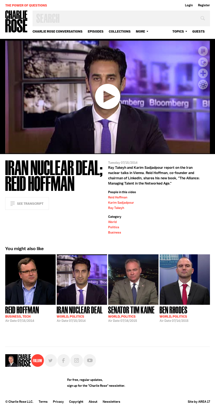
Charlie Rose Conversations (58, 31)
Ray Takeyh (116, 208)
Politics (113, 227)
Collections (120, 31)
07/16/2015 (131, 314)
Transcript (203, 51)
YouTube (89, 360)
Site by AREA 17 (199, 402)
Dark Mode (203, 84)
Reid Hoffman (117, 197)
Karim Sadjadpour (121, 203)
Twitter (50, 360)
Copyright (76, 402)
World (112, 222)
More (140, 31)
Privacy (58, 402)
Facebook (63, 360)
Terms (43, 402)
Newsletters (111, 402)
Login (189, 5)
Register (204, 5)
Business (114, 232)
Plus (203, 73)
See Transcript (30, 204)
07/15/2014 (22, 314)
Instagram (76, 360)
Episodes (96, 31)
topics (178, 31)
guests (198, 31)
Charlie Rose (16, 21)
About (93, 402)
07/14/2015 (174, 314)
